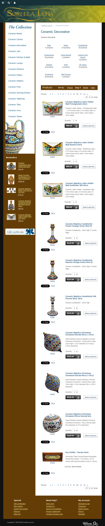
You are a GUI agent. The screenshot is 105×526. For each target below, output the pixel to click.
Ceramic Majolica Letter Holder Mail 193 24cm (24, 216)
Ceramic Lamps (15, 63)
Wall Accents (66, 74)
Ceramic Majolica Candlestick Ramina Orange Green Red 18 (79, 261)
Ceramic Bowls (15, 33)
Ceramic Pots (14, 87)
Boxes (66, 45)
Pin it (53, 132)
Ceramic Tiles (14, 104)
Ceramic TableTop (16, 99)
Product (70, 88)
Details (52, 116)
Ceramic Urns (14, 110)
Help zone (50, 504)
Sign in (81, 511)
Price (77, 88)
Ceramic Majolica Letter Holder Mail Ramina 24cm (79, 143)
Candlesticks (83, 45)
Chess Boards (66, 55)
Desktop (49, 65)
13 (84, 94)
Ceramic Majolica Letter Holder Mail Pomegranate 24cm (79, 103)
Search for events (21, 509)
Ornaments (49, 74)
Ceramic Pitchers (16, 69)
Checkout (82, 506)
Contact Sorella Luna (54, 514)
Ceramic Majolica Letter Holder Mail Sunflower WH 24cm (79, 184)
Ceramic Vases (15, 116)
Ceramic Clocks (15, 39)
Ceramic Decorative (17, 45)
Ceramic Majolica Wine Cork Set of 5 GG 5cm (25, 190)
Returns (17, 511)
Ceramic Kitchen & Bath (19, 57)
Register (81, 514)
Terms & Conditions (54, 509)
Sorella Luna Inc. (47, 25)
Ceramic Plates (15, 75)
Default (85, 88)
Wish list (17, 514)
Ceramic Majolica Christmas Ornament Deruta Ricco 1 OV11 (79, 334)
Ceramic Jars (14, 51)
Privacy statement (53, 511)
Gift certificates (20, 504)
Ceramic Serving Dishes (19, 93)
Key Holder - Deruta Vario (77, 452)
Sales (93, 88)
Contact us (50, 506)
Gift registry (18, 506)
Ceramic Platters (16, 81)
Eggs (66, 65)
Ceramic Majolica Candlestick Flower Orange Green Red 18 (78, 225)
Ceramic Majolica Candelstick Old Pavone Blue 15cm (80, 297)
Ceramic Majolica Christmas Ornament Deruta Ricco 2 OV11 (79, 374)
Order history (83, 509)
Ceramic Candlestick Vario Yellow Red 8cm (24, 165)
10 (74, 94)
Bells (49, 45)
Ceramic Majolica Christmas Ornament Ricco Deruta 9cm (78, 415)
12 (81, 94)
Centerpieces (49, 55)
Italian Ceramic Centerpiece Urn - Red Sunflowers (24, 177)
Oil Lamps (83, 65)
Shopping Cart (84, 504)
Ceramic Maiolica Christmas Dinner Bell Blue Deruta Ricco (24, 203)
